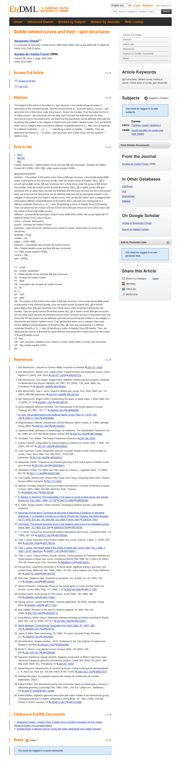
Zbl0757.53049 (31, 691)
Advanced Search (40, 21)
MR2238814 (58, 465)
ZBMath (126, 201)
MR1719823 (49, 597)
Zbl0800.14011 (31, 492)
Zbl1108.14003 (35, 613)
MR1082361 (48, 492)
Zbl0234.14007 (90, 520)
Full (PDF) (23, 86)
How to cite (128, 44)
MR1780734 (49, 543)
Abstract (127, 40)
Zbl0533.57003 (61, 527)
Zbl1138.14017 (32, 653)
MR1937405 (73, 394)
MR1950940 (60, 387)
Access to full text (26, 81)
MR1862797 (62, 402)
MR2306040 (61, 446)
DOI (124, 191)
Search (166, 11)
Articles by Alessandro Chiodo (136, 223)
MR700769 (77, 527)
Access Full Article (132, 35)
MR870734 (48, 629)
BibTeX (21, 158)
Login (137, 5)
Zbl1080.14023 (64, 621)
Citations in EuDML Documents (138, 54)
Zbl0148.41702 (85, 672)
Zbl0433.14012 (32, 637)
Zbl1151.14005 (95, 367)
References (128, 49)
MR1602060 (61, 535)
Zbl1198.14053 (87, 438)
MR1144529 (48, 691)
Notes (126, 58)
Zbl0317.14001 (32, 418)
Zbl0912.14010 (44, 535)
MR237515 (101, 672)
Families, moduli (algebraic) (146, 125)
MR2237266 (53, 473)
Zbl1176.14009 (54, 481)
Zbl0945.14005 (34, 605)
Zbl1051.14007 (66, 664)
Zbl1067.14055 (43, 387)
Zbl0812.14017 (59, 702)
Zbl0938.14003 (32, 597)
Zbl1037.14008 (56, 394)
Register (148, 5)
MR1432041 (49, 582)
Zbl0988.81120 (68, 562)
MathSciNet (128, 196)
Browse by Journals (105, 21)
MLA (19, 155)
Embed (33, 740)
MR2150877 (80, 621)
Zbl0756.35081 (74, 589)
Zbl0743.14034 (79, 434)
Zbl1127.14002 (44, 446)
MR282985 (63, 645)
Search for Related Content (135, 229)
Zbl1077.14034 (58, 375)
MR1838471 (70, 551)
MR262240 (82, 500)
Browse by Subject (72, 21)
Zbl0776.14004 (32, 574)
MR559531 (48, 637)
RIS (19, 161)
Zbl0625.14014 (57, 410)
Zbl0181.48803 (67, 500)
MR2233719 (52, 613)
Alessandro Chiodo (26, 41)
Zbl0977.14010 (53, 551)
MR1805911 (84, 562)
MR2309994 (49, 653)
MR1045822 (58, 426)
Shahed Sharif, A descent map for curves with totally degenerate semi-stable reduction (59, 729)
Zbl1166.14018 (42, 465)
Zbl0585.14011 (32, 629)
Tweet (155, 278)
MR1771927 (51, 605)
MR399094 (48, 418)
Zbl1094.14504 (32, 543)
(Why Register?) (164, 6)
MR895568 (73, 410)
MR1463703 (49, 574)
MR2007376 (75, 375)
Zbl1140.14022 (40, 458)
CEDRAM (127, 186)
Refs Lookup (134, 21)
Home (18, 21)
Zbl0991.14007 (45, 402)
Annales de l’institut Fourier (31, 54)
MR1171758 (90, 589)
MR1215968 (75, 702)
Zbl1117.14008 (37, 473)
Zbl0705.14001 (42, 426)
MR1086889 (96, 434)
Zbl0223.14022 (47, 645)
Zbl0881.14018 (32, 582)
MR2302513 (56, 458)
